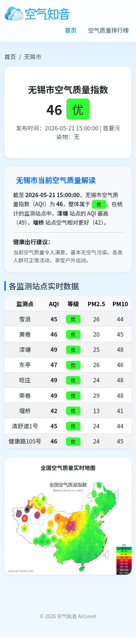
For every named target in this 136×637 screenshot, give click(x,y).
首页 (71, 30)
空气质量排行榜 (108, 30)
